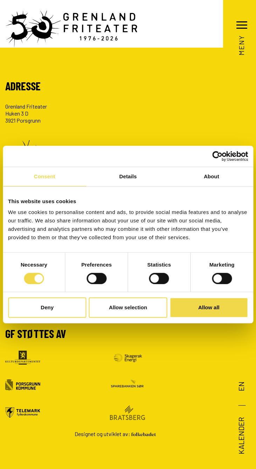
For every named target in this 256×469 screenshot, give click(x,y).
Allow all (209, 307)
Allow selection (128, 307)
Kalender (240, 435)
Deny (47, 307)
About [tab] (211, 176)
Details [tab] (128, 176)
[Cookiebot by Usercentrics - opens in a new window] (217, 156)
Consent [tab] (44, 176)
